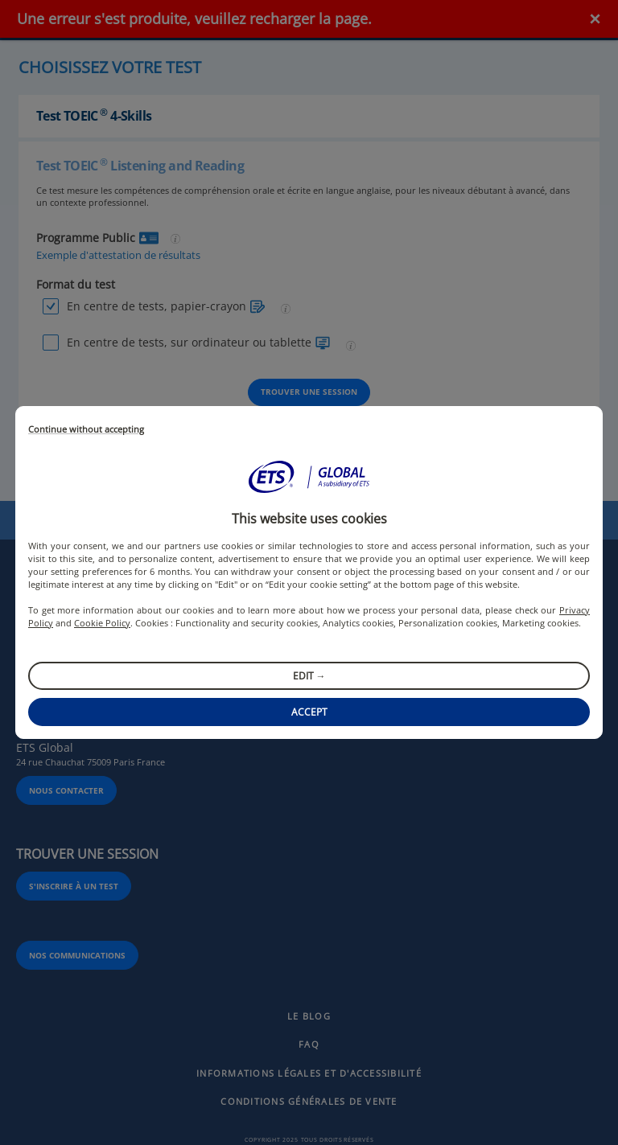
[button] (309, 477)
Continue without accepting (86, 430)
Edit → (309, 676)
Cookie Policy (102, 623)
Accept (309, 712)
